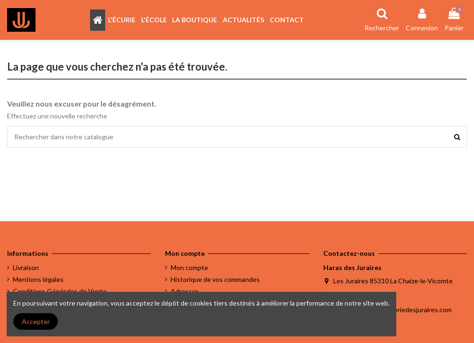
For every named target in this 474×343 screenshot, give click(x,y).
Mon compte (189, 267)
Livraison (26, 267)
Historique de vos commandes (215, 279)
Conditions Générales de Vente (60, 291)
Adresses (185, 291)
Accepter (36, 321)
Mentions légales (38, 279)
